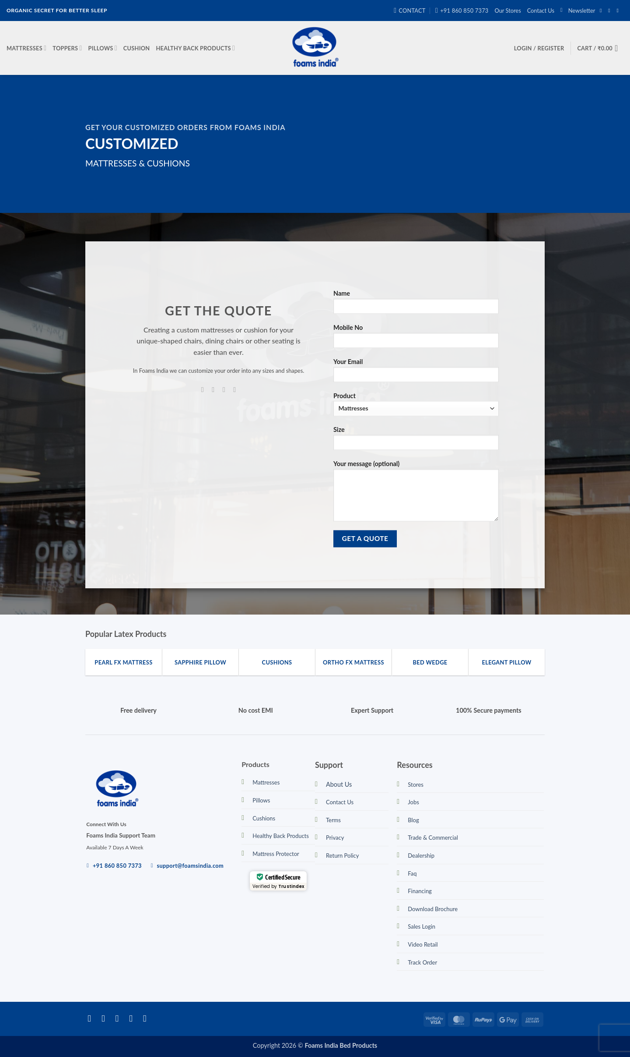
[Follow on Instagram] (610, 10)
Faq (412, 873)
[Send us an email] (619, 10)
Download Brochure (433, 908)
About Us (339, 784)
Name (416, 305)
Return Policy (342, 855)
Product (416, 404)
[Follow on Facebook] (602, 10)
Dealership (421, 855)
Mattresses (26, 48)
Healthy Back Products (195, 48)
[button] (577, 10)
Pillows (102, 48)
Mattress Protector (275, 853)
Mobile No (416, 339)
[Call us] (234, 389)
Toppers (67, 48)
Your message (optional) (416, 494)
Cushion (136, 48)
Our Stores (508, 10)
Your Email (416, 373)
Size (416, 441)
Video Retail (423, 944)
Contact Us (540, 10)
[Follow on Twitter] (120, 1018)
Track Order (422, 962)
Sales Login (421, 926)
